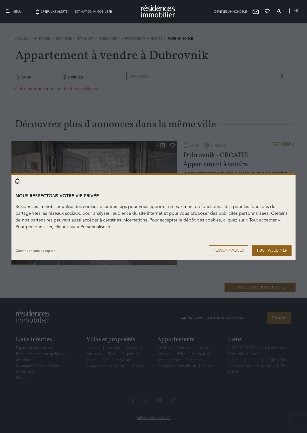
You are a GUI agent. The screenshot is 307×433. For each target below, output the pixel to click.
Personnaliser (228, 251)
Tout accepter (271, 251)
